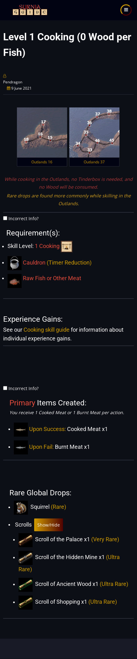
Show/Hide (48, 525)
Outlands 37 (94, 162)
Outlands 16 (41, 162)
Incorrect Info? (23, 218)
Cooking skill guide (47, 329)
